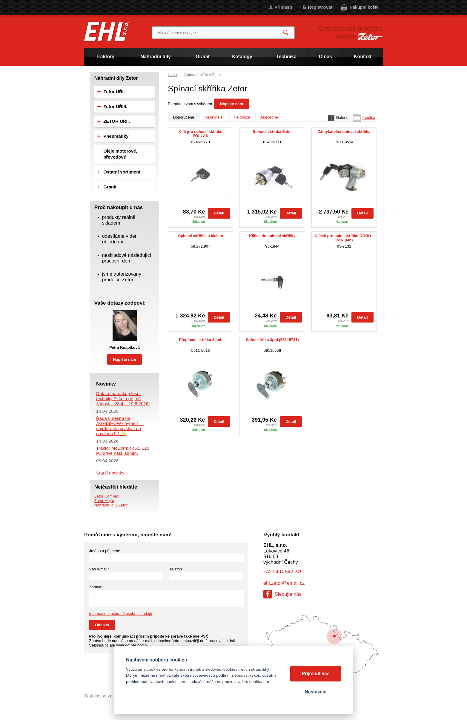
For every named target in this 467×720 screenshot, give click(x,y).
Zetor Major (104, 500)
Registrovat (320, 7)
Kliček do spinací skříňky (272, 236)
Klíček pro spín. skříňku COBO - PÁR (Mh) (344, 238)
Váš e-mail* (99, 569)
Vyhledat (286, 32)
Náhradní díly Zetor (110, 505)
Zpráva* (96, 587)
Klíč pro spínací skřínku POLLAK (200, 134)
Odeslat (102, 625)
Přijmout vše (316, 673)
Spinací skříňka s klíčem (200, 236)
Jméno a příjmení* (105, 551)
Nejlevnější (214, 117)
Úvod (172, 75)
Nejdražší (242, 117)
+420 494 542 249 (282, 571)
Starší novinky (110, 472)
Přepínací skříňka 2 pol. (200, 340)
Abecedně (269, 117)
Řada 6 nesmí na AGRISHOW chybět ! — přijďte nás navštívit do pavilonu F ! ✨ (120, 426)
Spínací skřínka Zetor (272, 132)
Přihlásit (283, 7)
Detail (219, 213)
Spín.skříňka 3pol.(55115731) (272, 340)
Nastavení (315, 692)
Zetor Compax (106, 496)
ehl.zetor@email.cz (284, 583)
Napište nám (231, 104)
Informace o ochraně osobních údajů (120, 613)
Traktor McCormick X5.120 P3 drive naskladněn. (122, 451)
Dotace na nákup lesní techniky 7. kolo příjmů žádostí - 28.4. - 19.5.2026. (123, 398)
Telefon (175, 569)
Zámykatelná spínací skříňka (344, 132)
